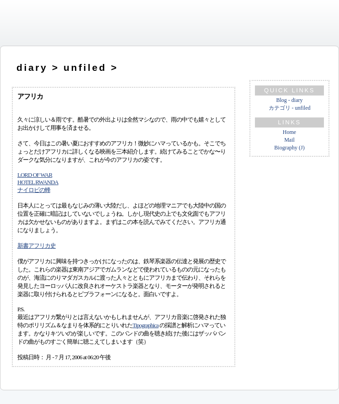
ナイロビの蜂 (33, 189)
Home (289, 132)
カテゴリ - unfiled (290, 108)
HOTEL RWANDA (37, 182)
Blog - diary (289, 100)
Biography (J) (289, 147)
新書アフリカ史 (36, 245)
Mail (289, 140)
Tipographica (145, 325)
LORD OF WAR (34, 174)
